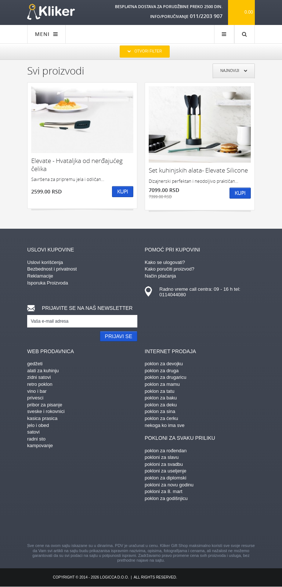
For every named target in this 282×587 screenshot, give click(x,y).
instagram (128, 523)
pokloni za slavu (162, 457)
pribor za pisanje (44, 404)
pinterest (102, 523)
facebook (77, 523)
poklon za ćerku (161, 418)
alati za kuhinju (43, 370)
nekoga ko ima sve (164, 425)
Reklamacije (40, 276)
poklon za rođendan (166, 450)
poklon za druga (162, 370)
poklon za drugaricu (165, 377)
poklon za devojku (164, 363)
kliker (51, 12)
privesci (35, 398)
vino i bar (37, 391)
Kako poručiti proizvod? (169, 269)
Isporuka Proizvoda (47, 283)
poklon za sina (160, 411)
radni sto (36, 439)
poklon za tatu (159, 391)
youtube (205, 523)
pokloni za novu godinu (169, 485)
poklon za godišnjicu (166, 498)
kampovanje (40, 445)
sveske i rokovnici (46, 411)
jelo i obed (38, 425)
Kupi (122, 191)
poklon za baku (161, 398)
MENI (46, 33)
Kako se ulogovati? (165, 262)
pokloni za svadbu (164, 464)
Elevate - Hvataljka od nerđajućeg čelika (77, 165)
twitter (179, 523)
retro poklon (40, 384)
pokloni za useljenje (165, 471)
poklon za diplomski (165, 478)
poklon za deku (161, 404)
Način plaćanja (160, 276)
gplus (154, 523)
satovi (33, 432)
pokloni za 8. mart (163, 491)
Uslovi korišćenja (45, 262)
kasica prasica (42, 418)
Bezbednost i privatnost (52, 269)
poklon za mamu (162, 384)
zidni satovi (39, 377)
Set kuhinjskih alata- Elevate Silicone (198, 170)
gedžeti (35, 363)
